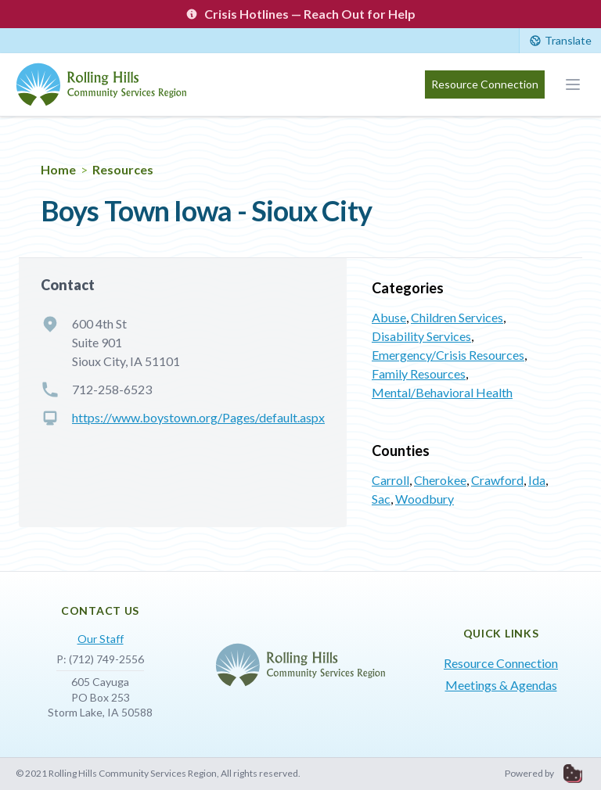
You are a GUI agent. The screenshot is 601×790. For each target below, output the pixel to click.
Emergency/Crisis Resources (448, 354)
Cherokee (440, 479)
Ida (536, 479)
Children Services (457, 317)
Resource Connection (484, 84)
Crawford (497, 479)
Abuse (389, 317)
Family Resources (419, 373)
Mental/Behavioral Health (442, 392)
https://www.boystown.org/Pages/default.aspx (198, 417)
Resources (122, 169)
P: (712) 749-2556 (100, 659)
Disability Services (421, 336)
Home (58, 169)
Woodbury (424, 498)
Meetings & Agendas (501, 684)
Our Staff (100, 638)
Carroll (390, 479)
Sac (381, 498)
